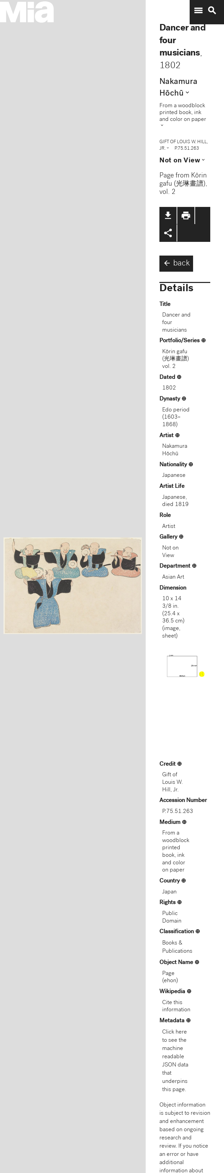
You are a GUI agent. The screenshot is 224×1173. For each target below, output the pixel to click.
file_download (168, 215)
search (212, 10)
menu (198, 10)
